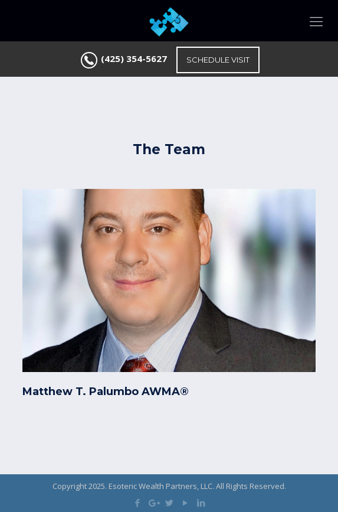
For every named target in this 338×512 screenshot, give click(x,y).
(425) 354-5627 (134, 58)
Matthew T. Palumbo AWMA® (105, 391)
